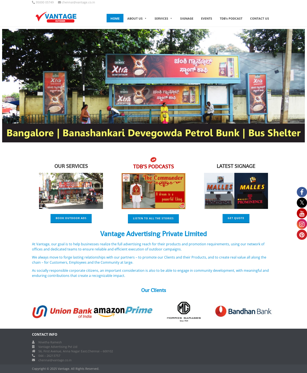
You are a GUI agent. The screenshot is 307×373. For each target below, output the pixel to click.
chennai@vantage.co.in (55, 360)
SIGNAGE (186, 18)
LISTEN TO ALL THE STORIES (153, 218)
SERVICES (163, 18)
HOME (115, 18)
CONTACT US (259, 18)
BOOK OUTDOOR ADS (71, 218)
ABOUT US (137, 18)
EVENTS (206, 18)
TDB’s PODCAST (231, 18)
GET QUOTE (236, 218)
